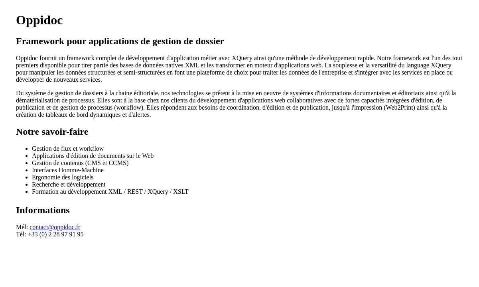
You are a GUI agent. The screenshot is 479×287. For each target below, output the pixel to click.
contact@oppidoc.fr (55, 227)
